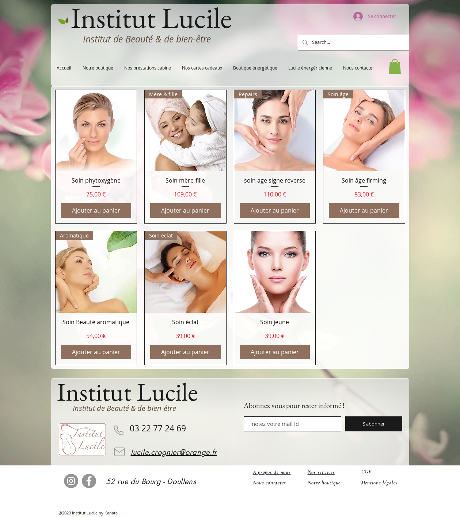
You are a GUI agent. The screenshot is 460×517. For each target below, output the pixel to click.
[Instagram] (71, 481)
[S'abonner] (373, 423)
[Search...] (353, 42)
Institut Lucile (127, 391)
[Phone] (118, 430)
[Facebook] (89, 481)
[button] (394, 66)
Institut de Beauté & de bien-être (147, 39)
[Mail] (119, 452)
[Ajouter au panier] (96, 210)
